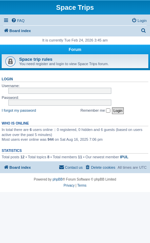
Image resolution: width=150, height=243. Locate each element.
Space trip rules (35, 59)
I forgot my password (19, 110)
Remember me (95, 110)
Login (7, 79)
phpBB (57, 179)
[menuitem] (18, 21)
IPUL (124, 157)
